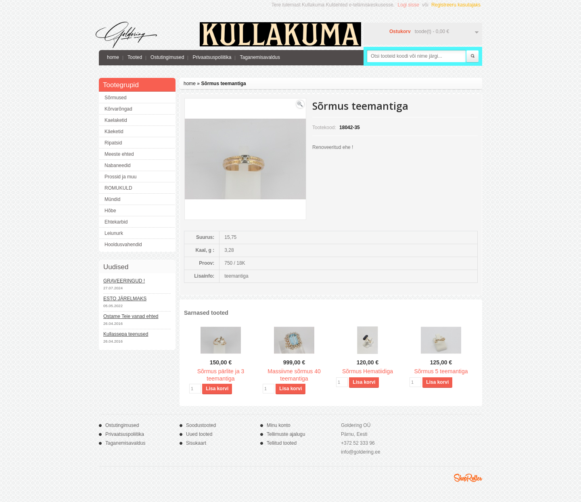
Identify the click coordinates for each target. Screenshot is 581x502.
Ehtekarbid (115, 222)
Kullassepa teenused (125, 334)
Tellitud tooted (282, 443)
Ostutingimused (167, 57)
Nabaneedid (117, 165)
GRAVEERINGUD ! (124, 281)
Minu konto (278, 425)
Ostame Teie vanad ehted (131, 316)
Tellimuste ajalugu (286, 434)
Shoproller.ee (468, 478)
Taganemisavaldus (260, 57)
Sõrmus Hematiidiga (367, 371)
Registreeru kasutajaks (456, 5)
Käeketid (113, 131)
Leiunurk (113, 233)
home (113, 57)
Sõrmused (115, 97)
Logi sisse (408, 5)
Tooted (134, 57)
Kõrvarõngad (118, 109)
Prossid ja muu (120, 177)
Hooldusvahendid (123, 244)
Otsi (472, 56)
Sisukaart (196, 443)
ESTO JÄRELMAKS (124, 298)
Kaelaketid (115, 120)
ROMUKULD (118, 188)
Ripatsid (113, 143)
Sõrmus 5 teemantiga (441, 371)
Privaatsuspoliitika (211, 57)
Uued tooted (199, 434)
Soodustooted (201, 425)
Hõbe (110, 210)
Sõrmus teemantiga (223, 83)
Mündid (112, 199)
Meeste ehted (119, 154)
